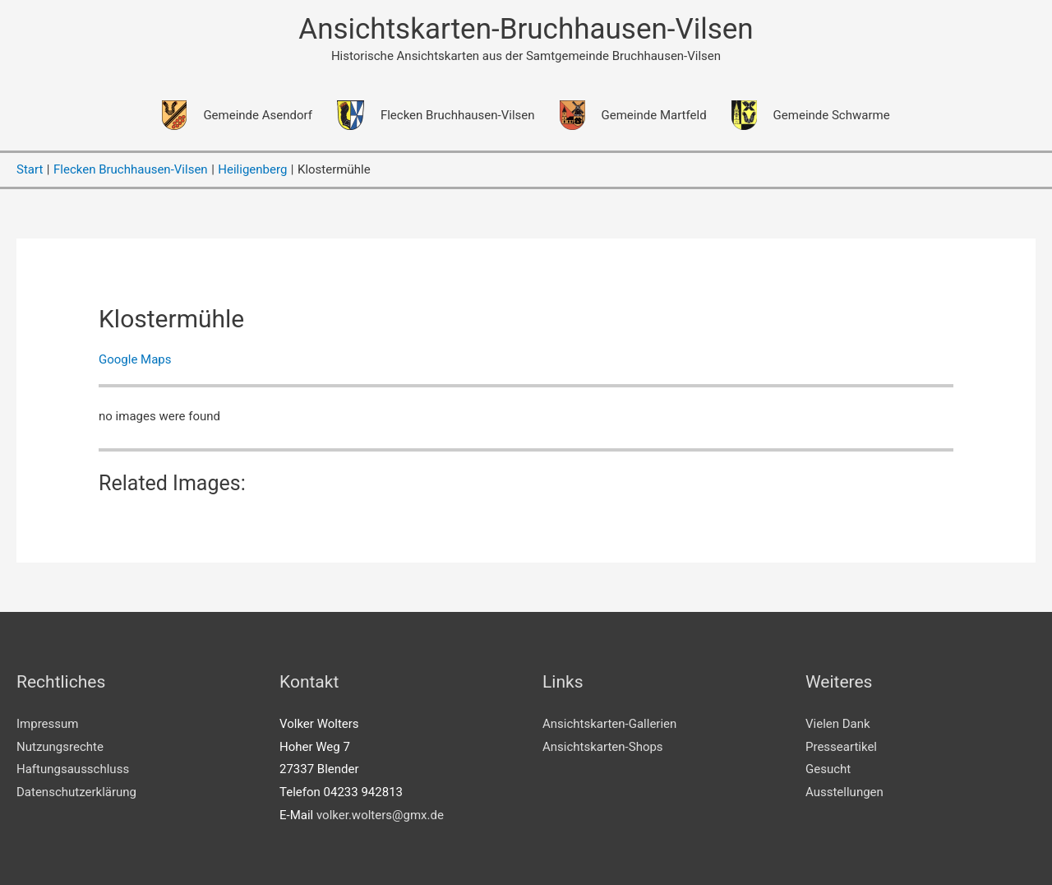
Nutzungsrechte (60, 746)
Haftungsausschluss (72, 769)
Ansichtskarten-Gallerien (609, 723)
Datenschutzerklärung (76, 792)
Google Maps (135, 359)
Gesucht (828, 769)
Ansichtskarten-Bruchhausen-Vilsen (525, 29)
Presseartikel (841, 746)
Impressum (47, 723)
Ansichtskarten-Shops (602, 746)
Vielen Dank (837, 723)
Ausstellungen (844, 792)
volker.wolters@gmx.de (380, 815)
